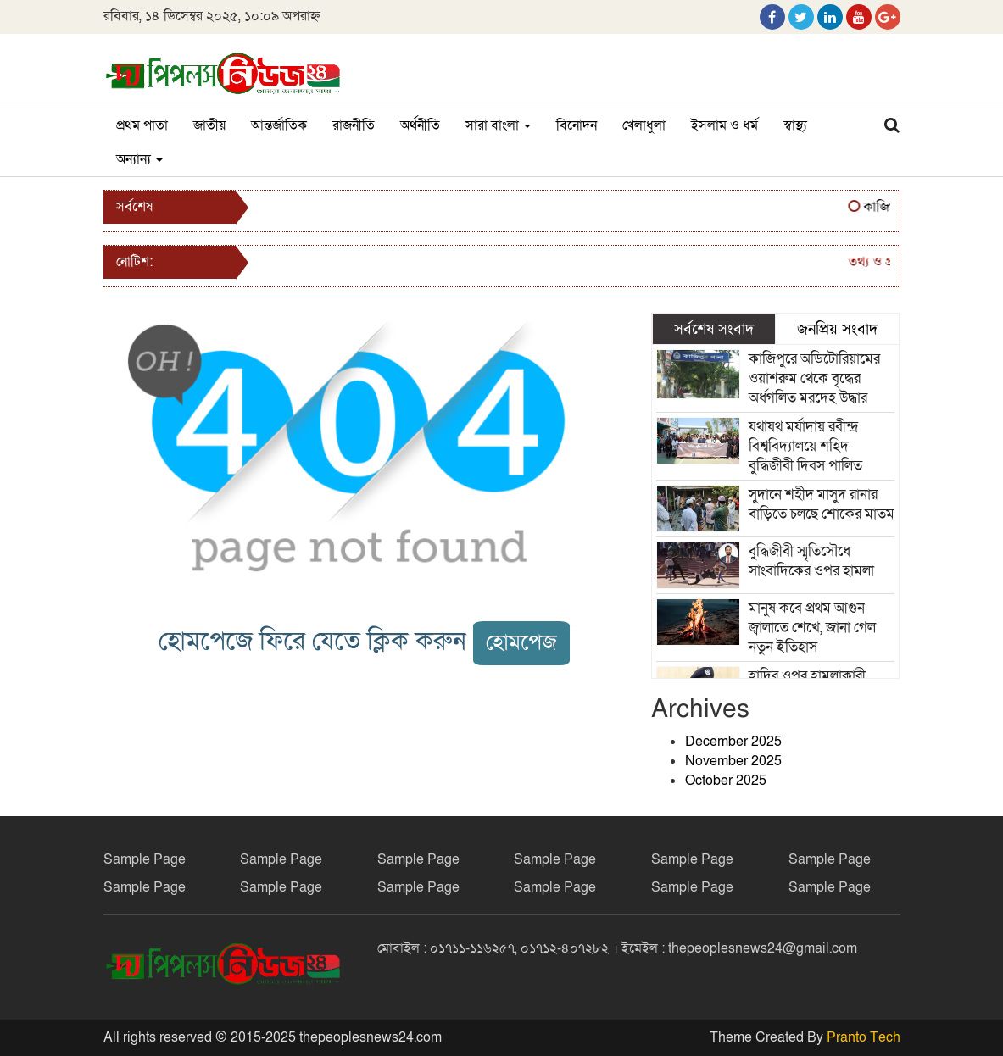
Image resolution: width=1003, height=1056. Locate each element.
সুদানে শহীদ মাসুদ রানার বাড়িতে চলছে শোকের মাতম (821, 504)
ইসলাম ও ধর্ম (724, 125)
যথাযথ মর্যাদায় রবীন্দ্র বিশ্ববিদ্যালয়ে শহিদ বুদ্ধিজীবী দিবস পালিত (805, 446)
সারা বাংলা (498, 125)
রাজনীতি (353, 125)
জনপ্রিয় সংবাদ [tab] (837, 329)
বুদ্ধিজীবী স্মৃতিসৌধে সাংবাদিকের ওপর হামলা (811, 561)
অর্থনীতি (420, 125)
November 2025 (733, 761)
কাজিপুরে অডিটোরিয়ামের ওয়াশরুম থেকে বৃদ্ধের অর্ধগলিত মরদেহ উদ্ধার (814, 378)
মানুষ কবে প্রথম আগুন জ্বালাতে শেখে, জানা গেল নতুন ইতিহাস (812, 627)
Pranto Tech (863, 1037)
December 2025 (733, 741)
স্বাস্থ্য (795, 125)
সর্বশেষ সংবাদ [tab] (714, 329)
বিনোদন (576, 125)
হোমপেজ (521, 643)
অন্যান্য (139, 159)
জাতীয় (209, 125)
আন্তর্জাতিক (279, 125)
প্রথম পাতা (142, 125)
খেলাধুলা (644, 125)
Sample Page (144, 859)
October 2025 (725, 780)
